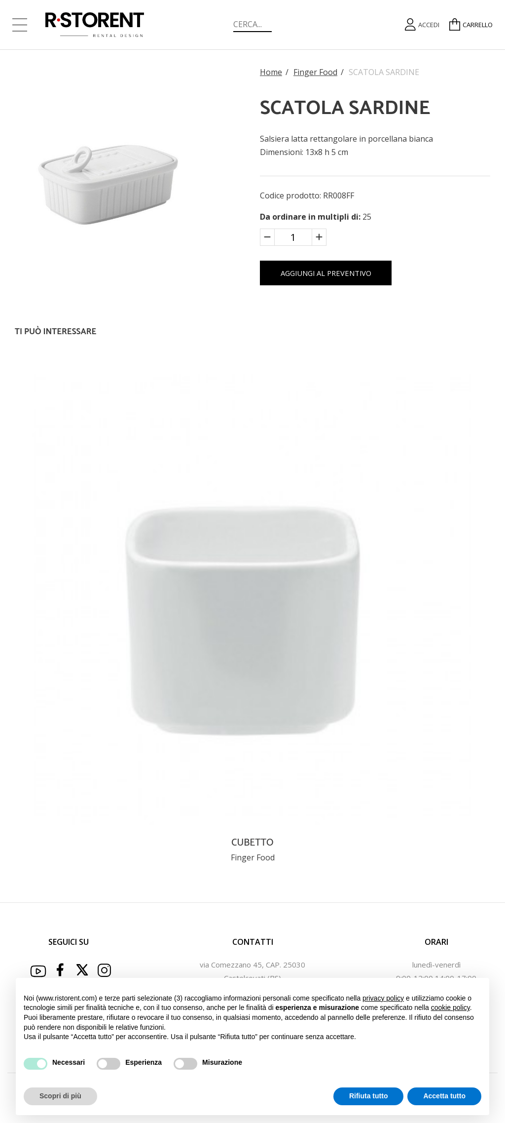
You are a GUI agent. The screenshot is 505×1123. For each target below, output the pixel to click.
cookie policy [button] (450, 1007)
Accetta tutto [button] (444, 1096)
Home (271, 72)
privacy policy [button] (383, 998)
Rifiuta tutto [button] (368, 1096)
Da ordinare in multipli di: (311, 216)
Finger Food (315, 72)
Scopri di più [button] (60, 1096)
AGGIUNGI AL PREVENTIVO (349, 277)
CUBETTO (252, 848)
